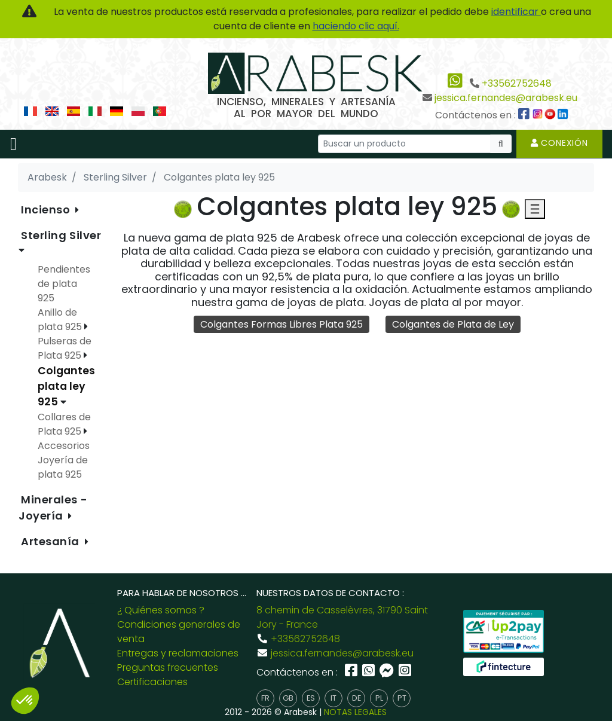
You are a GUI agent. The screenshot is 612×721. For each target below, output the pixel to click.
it (333, 698)
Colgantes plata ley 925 (66, 386)
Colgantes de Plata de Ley (453, 324)
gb (288, 698)
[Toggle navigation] (13, 144)
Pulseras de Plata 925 (64, 348)
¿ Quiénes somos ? (160, 610)
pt (401, 698)
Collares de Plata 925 (64, 424)
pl (379, 698)
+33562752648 (517, 83)
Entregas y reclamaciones (177, 653)
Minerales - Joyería (53, 507)
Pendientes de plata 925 (64, 283)
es (311, 698)
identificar (516, 12)
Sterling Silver (61, 235)
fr (265, 698)
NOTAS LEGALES (355, 712)
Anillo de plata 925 (61, 319)
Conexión (559, 143)
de (356, 698)
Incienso (47, 209)
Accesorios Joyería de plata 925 (64, 460)
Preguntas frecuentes (167, 667)
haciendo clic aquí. (356, 26)
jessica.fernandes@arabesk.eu (505, 98)
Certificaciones (152, 682)
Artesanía (51, 541)
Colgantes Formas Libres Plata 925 (281, 324)
